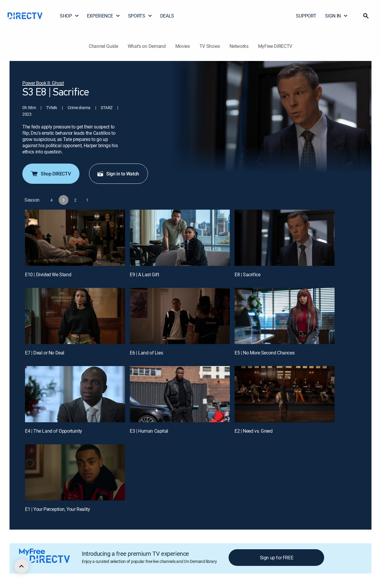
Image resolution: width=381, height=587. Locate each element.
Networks (238, 46)
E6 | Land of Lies (146, 352)
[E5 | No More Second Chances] (285, 316)
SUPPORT (306, 15)
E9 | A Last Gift (144, 274)
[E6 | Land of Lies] (180, 316)
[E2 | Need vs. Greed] (285, 394)
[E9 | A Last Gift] (180, 238)
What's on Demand (147, 46)
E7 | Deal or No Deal (44, 352)
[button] (366, 15)
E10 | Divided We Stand (48, 274)
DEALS (167, 15)
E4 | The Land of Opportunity (53, 431)
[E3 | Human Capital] (180, 394)
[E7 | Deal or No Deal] (75, 316)
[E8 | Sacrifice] (285, 238)
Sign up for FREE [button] (276, 557)
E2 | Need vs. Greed (253, 431)
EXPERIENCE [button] (103, 15)
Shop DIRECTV (50, 173)
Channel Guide (103, 46)
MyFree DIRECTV (275, 46)
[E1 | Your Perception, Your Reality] (75, 472)
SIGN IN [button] (336, 15)
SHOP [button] (69, 15)
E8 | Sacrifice (247, 274)
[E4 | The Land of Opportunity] (75, 394)
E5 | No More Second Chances (264, 352)
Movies (182, 46)
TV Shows (209, 46)
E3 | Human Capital (149, 431)
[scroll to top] (21, 566)
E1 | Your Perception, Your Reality (57, 509)
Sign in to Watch (118, 173)
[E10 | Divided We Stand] (75, 238)
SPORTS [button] (140, 15)
